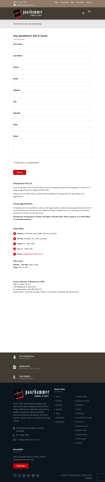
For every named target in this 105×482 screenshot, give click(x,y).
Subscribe (21, 466)
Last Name (17, 56)
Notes (15, 136)
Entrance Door (82, 435)
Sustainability (25, 358)
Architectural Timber (84, 418)
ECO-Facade (81, 439)
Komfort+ (80, 422)
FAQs (56, 2)
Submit (20, 172)
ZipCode (16, 113)
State (15, 125)
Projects (59, 405)
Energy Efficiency (26, 378)
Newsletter (80, 2)
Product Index (82, 397)
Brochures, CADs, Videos (29, 368)
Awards (59, 409)
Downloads (65, 2)
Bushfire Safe (82, 430)
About (58, 397)
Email (15, 79)
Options (79, 443)
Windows (80, 405)
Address (16, 90)
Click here (17, 24)
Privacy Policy (74, 475)
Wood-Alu (80, 413)
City (15, 102)
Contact (89, 2)
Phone (16, 67)
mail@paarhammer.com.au (24, 5)
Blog (72, 2)
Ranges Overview (83, 401)
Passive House (82, 426)
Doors (79, 409)
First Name (18, 44)
